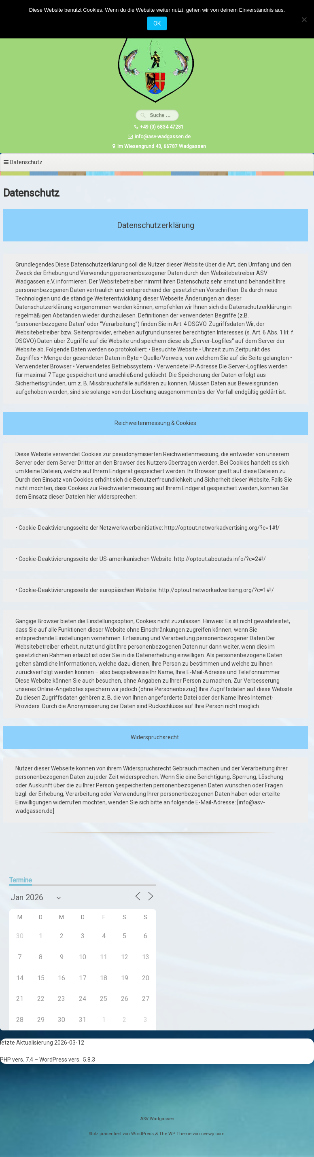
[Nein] (304, 19)
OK (157, 23)
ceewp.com (213, 1133)
